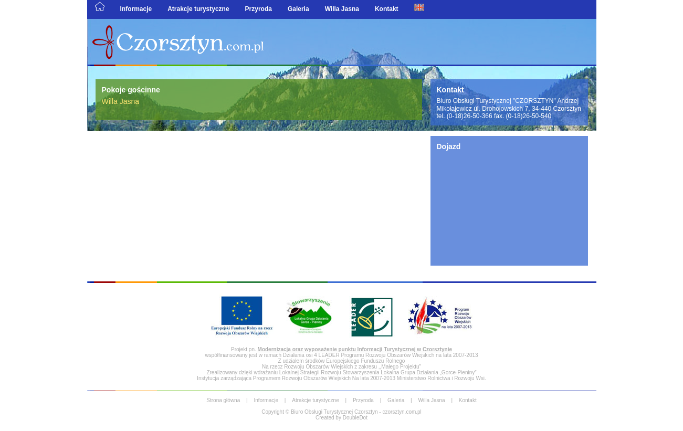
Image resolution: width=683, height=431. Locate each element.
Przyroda (258, 9)
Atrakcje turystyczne (198, 9)
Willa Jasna (342, 9)
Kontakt (386, 9)
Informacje (136, 9)
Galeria (298, 9)
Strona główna (223, 400)
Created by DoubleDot (341, 418)
